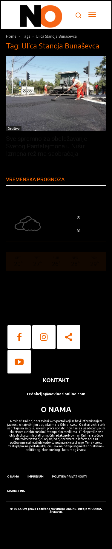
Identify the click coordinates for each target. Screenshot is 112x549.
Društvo (14, 128)
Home (11, 36)
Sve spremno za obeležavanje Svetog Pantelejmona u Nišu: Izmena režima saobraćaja (46, 146)
